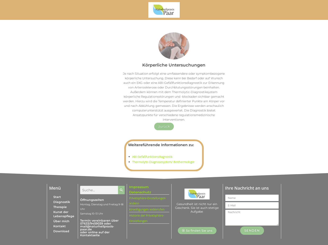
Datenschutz (140, 192)
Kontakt (59, 226)
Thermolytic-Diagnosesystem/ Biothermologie (163, 162)
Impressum (139, 187)
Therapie (60, 207)
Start (57, 197)
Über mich (61, 221)
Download (61, 231)
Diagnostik (61, 202)
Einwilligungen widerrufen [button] (146, 209)
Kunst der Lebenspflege (63, 214)
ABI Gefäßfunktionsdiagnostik (152, 157)
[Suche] (121, 190)
